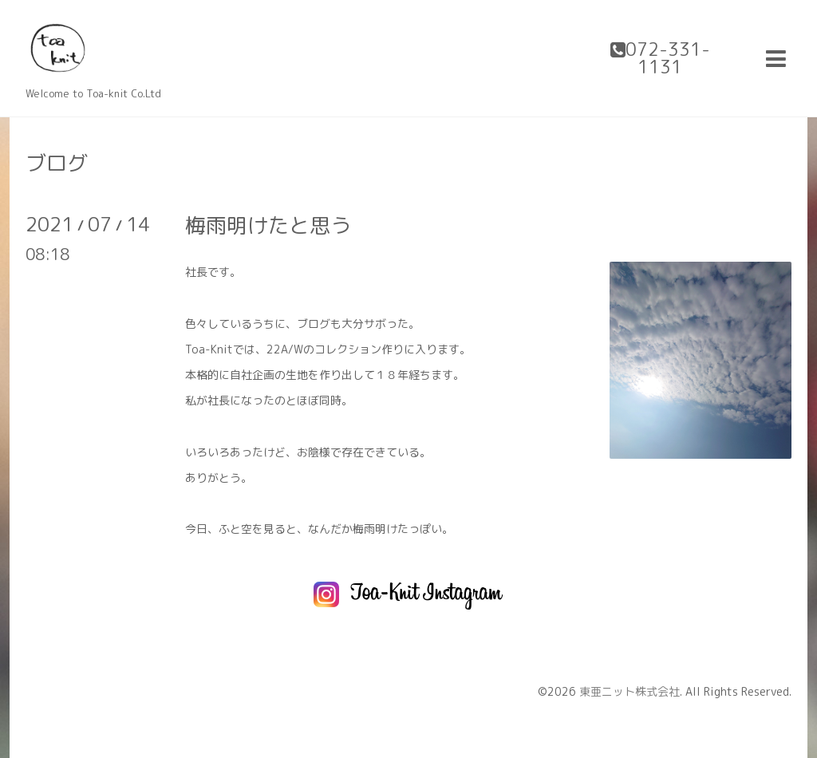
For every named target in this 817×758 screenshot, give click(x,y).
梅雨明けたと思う (268, 225)
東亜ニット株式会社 (629, 691)
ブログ (57, 162)
